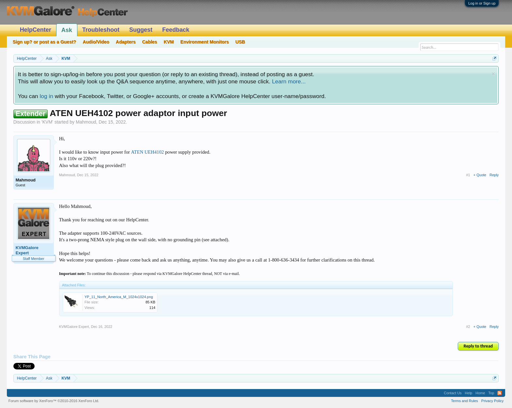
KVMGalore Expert (27, 250)
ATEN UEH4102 (147, 152)
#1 (468, 175)
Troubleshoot (101, 29)
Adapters (126, 41)
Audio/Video (96, 41)
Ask (66, 30)
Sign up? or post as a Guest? (44, 41)
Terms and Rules (464, 401)
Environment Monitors (204, 41)
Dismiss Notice (493, 73)
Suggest (140, 29)
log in (46, 96)
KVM (47, 122)
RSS (499, 393)
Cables (149, 41)
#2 (468, 327)
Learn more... (289, 81)
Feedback (175, 29)
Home (480, 393)
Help (468, 393)
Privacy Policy (492, 401)
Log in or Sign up (481, 3)
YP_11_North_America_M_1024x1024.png (119, 297)
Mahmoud (86, 122)
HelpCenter (35, 29)
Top (491, 393)
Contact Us (452, 393)
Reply (494, 175)
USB (240, 41)
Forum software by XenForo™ (53, 401)
